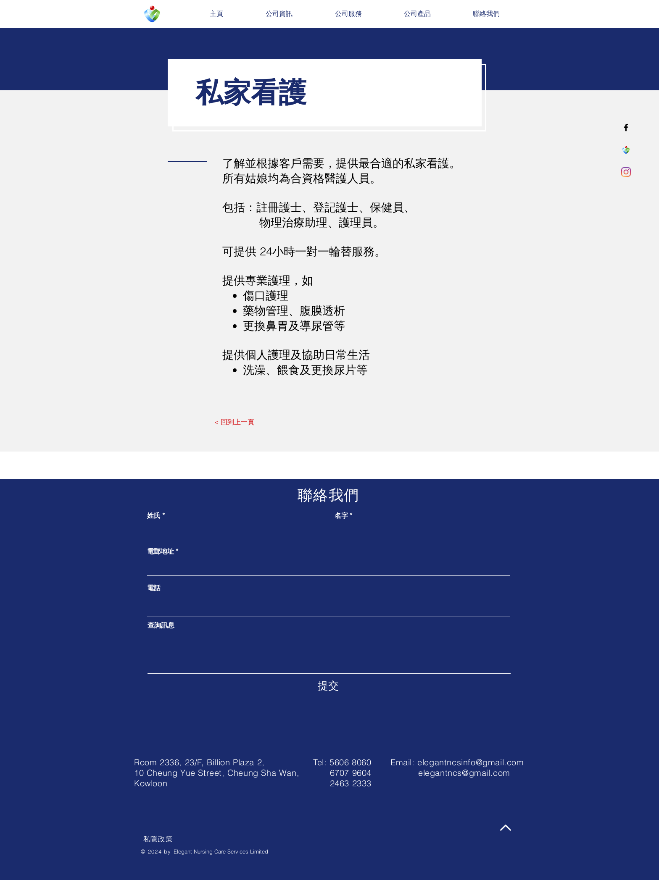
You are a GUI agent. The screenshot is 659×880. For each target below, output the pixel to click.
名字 (341, 515)
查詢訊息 (161, 625)
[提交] (328, 685)
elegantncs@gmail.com (464, 772)
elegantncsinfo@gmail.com (470, 762)
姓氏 (154, 515)
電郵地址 (160, 551)
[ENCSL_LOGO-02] (626, 150)
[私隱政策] (159, 839)
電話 (154, 587)
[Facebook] (626, 127)
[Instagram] (626, 172)
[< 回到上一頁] (234, 422)
